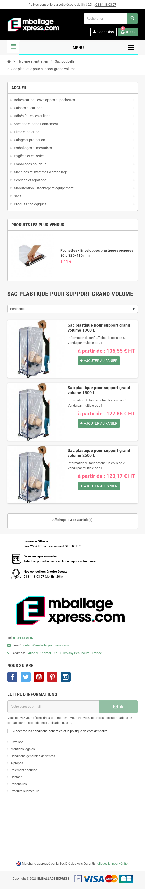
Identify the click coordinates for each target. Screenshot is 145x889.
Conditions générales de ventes (33, 756)
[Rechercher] (110, 18)
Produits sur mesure (25, 791)
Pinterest (52, 677)
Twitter (26, 677)
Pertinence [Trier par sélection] (17, 309)
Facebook (12, 677)
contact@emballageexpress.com (45, 645)
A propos (17, 763)
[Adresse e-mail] (53, 706)
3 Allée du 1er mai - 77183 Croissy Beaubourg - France (64, 653)
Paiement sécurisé (24, 770)
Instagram (66, 677)
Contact (16, 777)
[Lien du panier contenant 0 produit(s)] (128, 32)
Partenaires (19, 784)
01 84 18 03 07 (105, 4)
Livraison (17, 742)
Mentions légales (23, 749)
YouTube (39, 677)
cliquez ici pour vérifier (112, 863)
